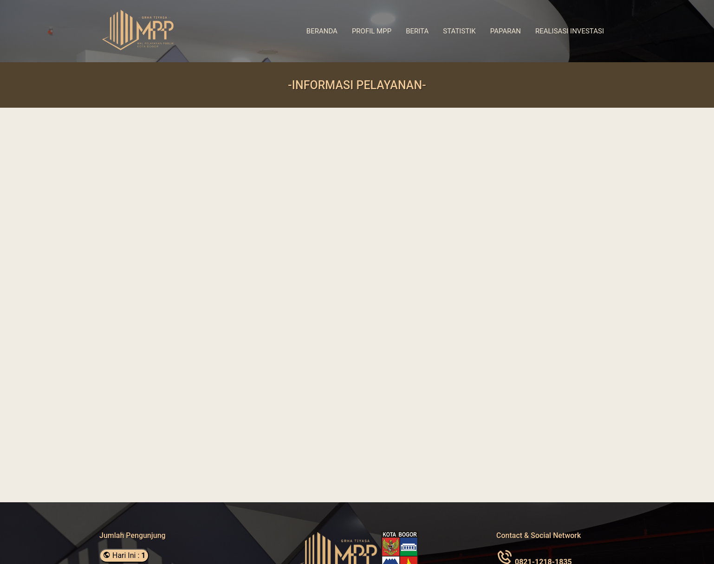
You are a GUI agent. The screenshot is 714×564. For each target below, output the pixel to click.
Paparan (505, 31)
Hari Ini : (124, 555)
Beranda (322, 31)
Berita (417, 31)
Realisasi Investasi (569, 31)
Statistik (459, 31)
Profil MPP (371, 31)
